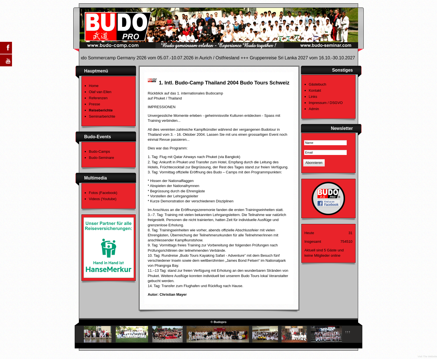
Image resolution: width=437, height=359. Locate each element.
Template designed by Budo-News (335, 344)
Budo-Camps (99, 151)
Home (94, 86)
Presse (94, 104)
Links (313, 96)
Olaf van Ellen (100, 92)
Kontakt (315, 90)
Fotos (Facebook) (103, 193)
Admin (314, 109)
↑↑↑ (348, 332)
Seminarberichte (102, 116)
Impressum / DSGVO (326, 103)
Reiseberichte (101, 110)
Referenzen (98, 98)
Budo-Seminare (101, 158)
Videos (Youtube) (102, 199)
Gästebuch (317, 84)
